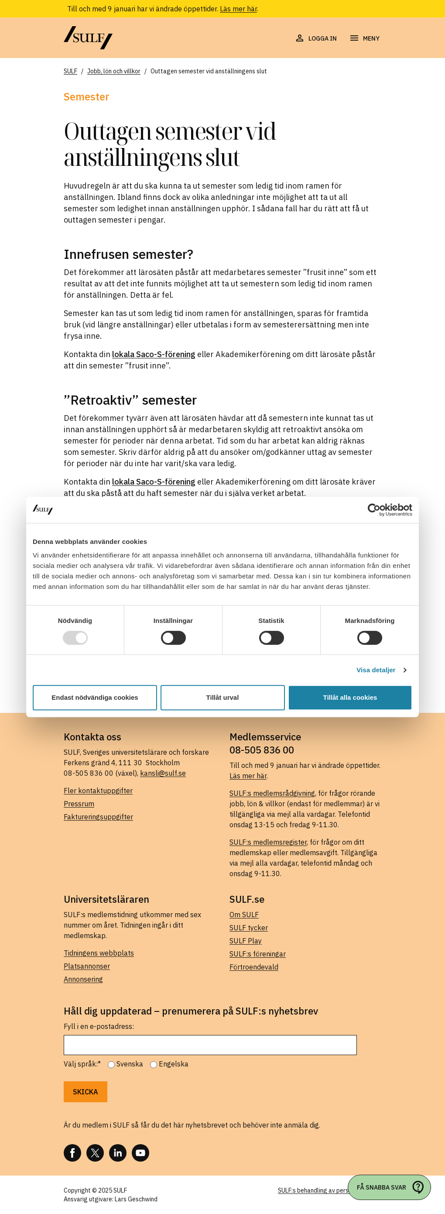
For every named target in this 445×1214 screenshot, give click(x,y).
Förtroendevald (253, 967)
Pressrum (79, 803)
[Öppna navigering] (364, 38)
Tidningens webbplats (99, 953)
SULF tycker (248, 927)
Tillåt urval (222, 697)
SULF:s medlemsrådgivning (272, 793)
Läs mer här (238, 8)
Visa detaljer (375, 670)
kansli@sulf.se (163, 773)
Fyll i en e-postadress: (99, 1026)
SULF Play (245, 940)
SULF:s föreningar (257, 953)
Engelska (173, 1063)
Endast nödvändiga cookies (94, 697)
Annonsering (83, 979)
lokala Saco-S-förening (153, 354)
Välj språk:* (82, 1063)
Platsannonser (87, 966)
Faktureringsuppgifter (98, 816)
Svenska (129, 1063)
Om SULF (244, 914)
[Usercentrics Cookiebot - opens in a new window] (374, 509)
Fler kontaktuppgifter (98, 790)
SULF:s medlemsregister (268, 842)
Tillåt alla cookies (350, 697)
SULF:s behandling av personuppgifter (329, 1190)
